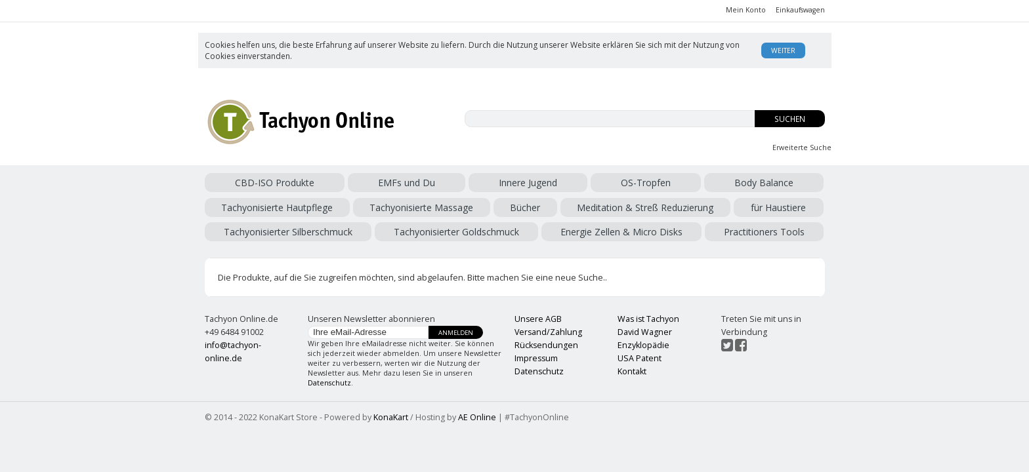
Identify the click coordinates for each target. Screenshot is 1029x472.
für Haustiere (778, 207)
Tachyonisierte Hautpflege (277, 207)
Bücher (525, 207)
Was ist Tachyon (648, 318)
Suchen (789, 119)
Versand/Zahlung (548, 332)
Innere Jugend (528, 182)
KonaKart (390, 417)
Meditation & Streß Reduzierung (645, 207)
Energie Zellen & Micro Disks (621, 232)
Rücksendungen (546, 345)
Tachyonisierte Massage (421, 207)
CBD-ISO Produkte (274, 182)
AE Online (477, 417)
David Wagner (645, 332)
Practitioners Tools (764, 232)
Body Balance (763, 182)
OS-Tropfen (646, 182)
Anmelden (455, 332)
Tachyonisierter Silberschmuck (288, 232)
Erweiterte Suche (801, 147)
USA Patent (640, 358)
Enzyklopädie (643, 345)
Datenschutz (329, 382)
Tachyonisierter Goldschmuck (456, 232)
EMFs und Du (406, 182)
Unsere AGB (538, 318)
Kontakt (632, 371)
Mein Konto (746, 9)
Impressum (536, 358)
